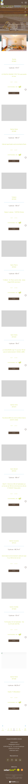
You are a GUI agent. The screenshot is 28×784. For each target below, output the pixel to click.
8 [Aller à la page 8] (19, 729)
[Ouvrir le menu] (26, 2)
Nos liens (11, 778)
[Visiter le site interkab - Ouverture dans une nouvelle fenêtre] (10, 770)
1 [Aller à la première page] (2, 729)
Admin (7, 778)
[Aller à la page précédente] (3, 726)
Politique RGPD (15, 778)
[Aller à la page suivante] (25, 726)
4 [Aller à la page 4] (8, 729)
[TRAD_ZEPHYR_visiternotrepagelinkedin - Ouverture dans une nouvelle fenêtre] (20, 759)
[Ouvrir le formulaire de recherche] (22, 2)
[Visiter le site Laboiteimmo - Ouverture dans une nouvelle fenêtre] (14, 781)
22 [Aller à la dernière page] (25, 729)
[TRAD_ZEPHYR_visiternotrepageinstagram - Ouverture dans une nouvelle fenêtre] (11, 759)
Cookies (20, 778)
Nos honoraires (8, 777)
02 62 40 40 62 (14, 742)
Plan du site (14, 777)
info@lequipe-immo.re (14, 744)
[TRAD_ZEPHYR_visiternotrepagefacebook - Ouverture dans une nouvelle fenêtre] (7, 759)
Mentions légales (19, 777)
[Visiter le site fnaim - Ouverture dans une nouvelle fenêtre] (18, 770)
